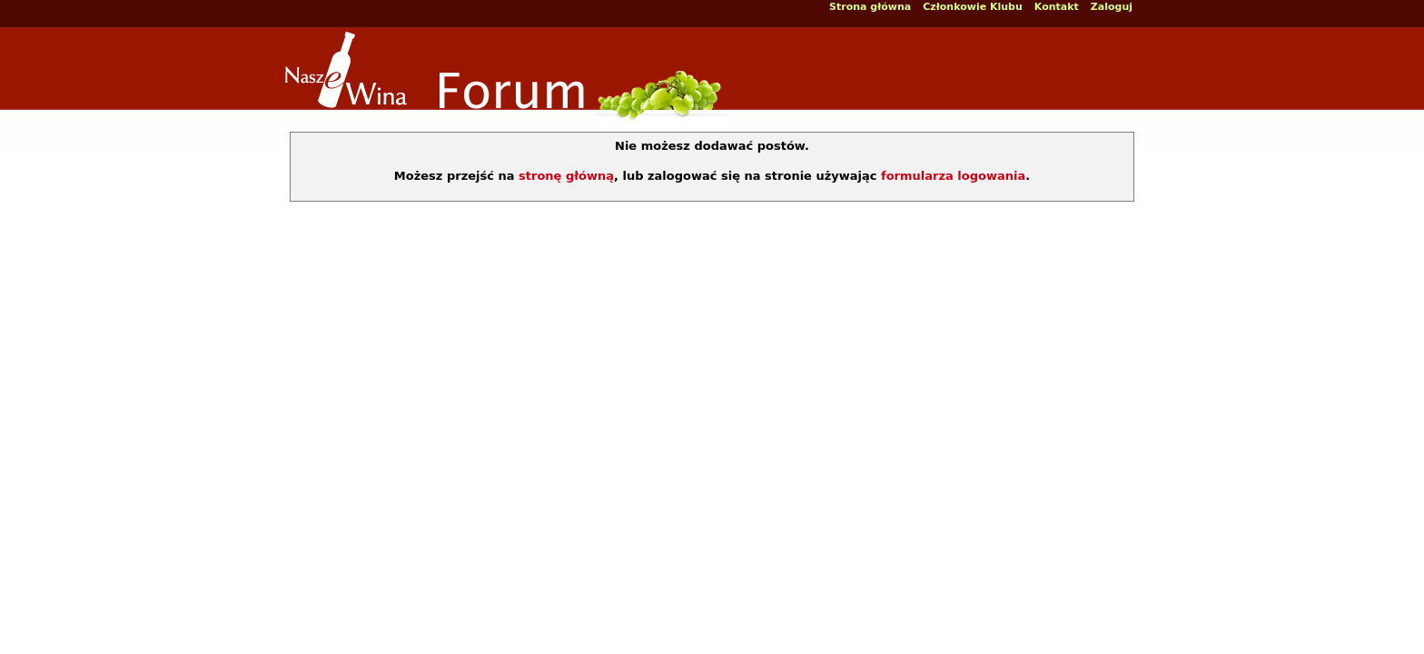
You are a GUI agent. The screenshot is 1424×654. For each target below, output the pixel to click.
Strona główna (870, 7)
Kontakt (1056, 7)
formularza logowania (953, 176)
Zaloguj (1111, 7)
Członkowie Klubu (973, 7)
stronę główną (566, 176)
